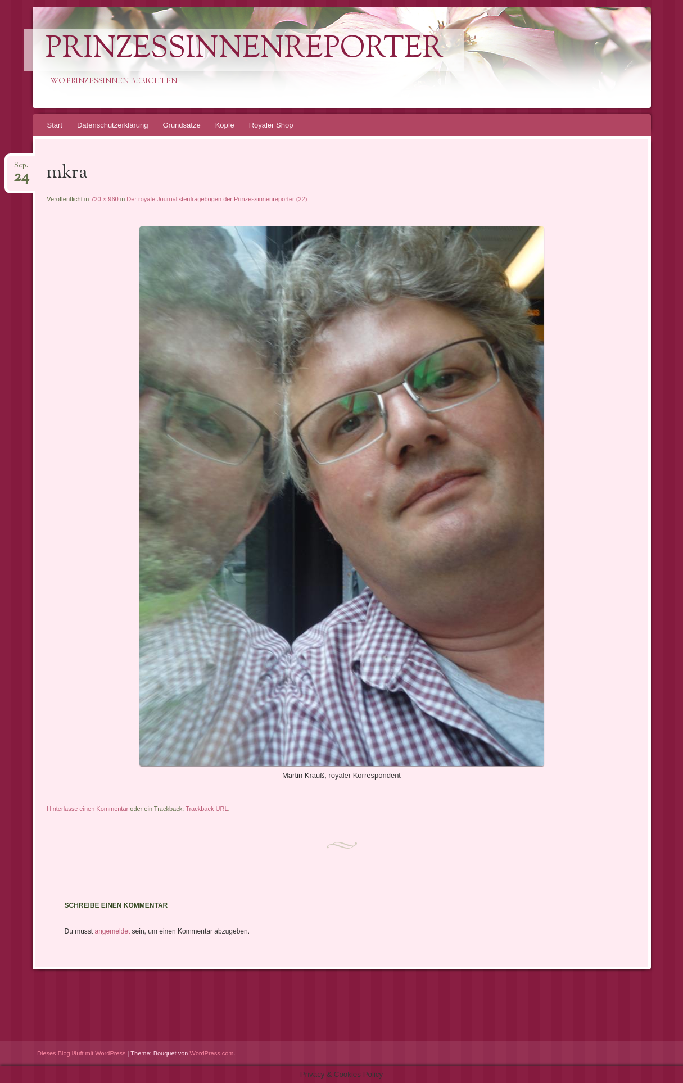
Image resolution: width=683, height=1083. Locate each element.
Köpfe (224, 125)
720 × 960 (104, 199)
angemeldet (112, 931)
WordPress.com (212, 1053)
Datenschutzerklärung (112, 125)
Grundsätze (181, 125)
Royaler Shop (271, 125)
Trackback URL (207, 808)
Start (54, 125)
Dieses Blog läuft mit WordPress (81, 1053)
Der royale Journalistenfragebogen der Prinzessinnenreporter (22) (216, 199)
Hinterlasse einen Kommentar (87, 808)
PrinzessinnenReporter (244, 50)
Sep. (21, 169)
